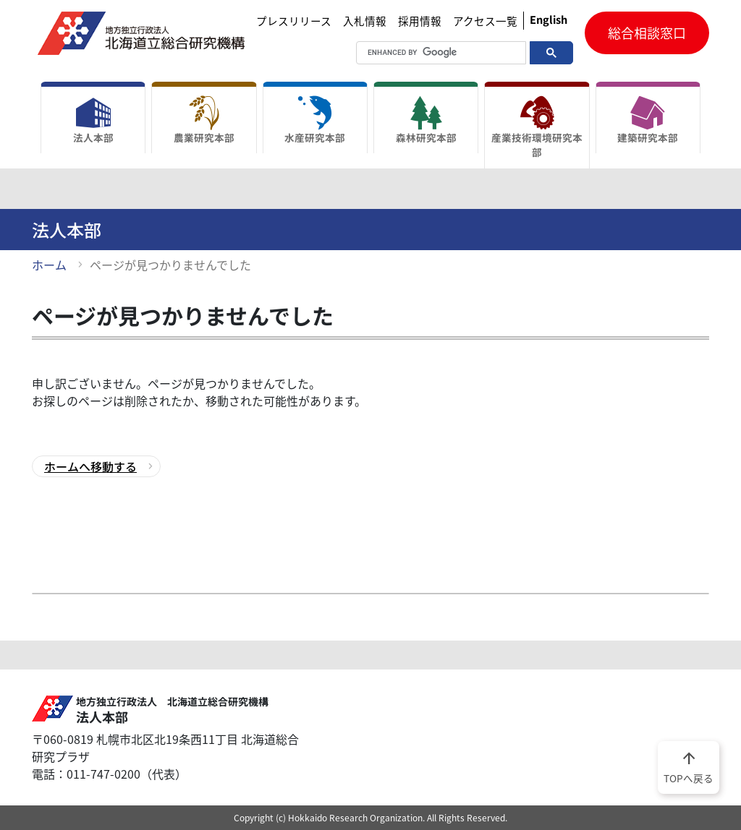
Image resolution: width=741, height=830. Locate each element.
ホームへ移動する (90, 466)
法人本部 (93, 120)
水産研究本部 (315, 120)
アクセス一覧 (485, 21)
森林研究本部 (426, 120)
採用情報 (419, 21)
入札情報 (364, 21)
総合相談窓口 (647, 33)
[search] (424, 52)
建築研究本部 (648, 120)
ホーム (49, 264)
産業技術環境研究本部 (536, 127)
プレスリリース (293, 21)
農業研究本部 (203, 120)
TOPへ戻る (689, 766)
